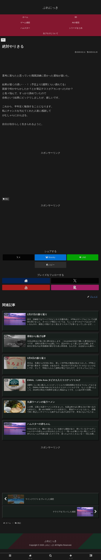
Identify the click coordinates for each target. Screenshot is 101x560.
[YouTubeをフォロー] (26, 287)
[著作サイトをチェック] (26, 280)
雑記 (5, 199)
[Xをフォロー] (75, 280)
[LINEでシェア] (82, 257)
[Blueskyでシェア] (50, 257)
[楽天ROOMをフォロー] (75, 287)
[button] (50, 265)
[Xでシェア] (18, 257)
